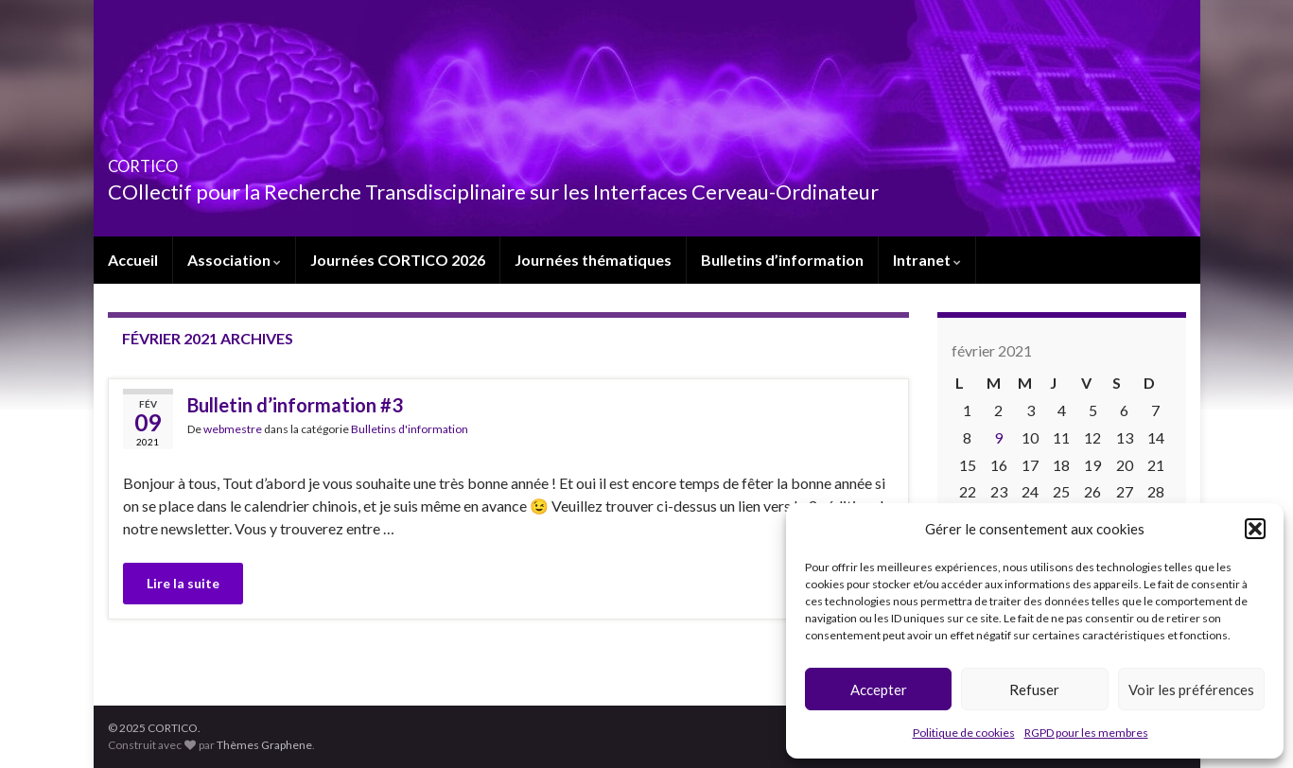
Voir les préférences (1191, 689)
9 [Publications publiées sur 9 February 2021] (998, 437)
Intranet (927, 260)
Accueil (133, 260)
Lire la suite (183, 583)
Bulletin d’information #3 (295, 404)
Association (234, 260)
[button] (1255, 528)
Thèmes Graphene (264, 745)
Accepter (878, 689)
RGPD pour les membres (1086, 732)
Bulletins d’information (782, 260)
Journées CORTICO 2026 (397, 260)
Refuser (1034, 689)
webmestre (232, 429)
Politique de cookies (964, 732)
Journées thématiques (593, 260)
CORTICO (171, 160)
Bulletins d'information (409, 429)
